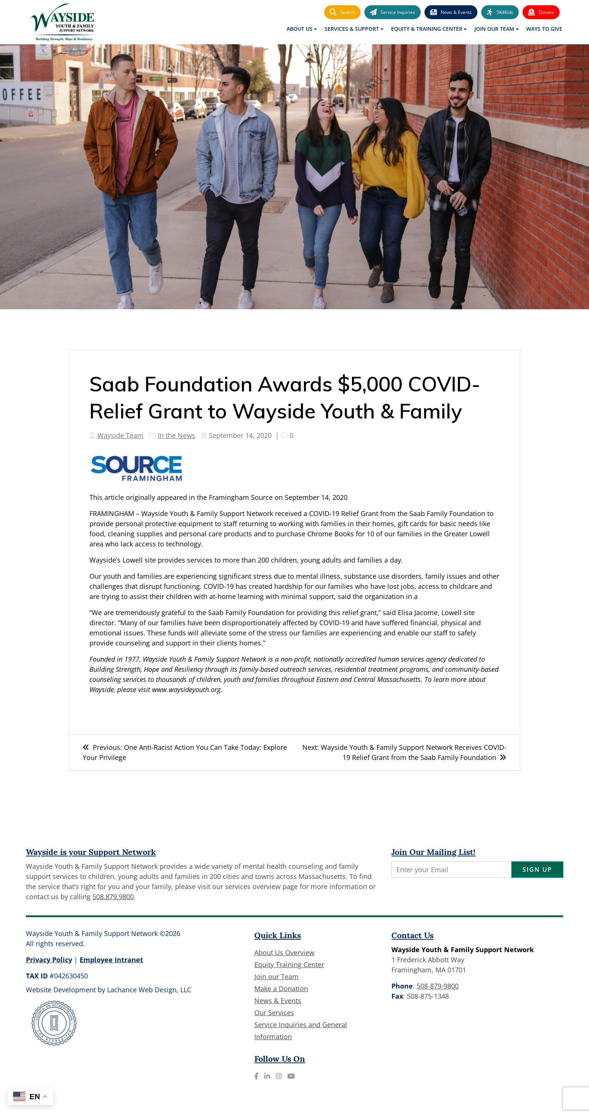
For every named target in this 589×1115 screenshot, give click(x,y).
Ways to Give (544, 28)
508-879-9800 (438, 985)
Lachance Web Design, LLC (149, 989)
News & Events (451, 12)
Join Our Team (494, 28)
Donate (541, 12)
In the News (176, 435)
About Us (300, 28)
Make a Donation (281, 988)
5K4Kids (500, 12)
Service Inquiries (392, 12)
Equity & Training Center (426, 28)
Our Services (274, 1012)
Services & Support (352, 28)
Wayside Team (120, 435)
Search (342, 12)
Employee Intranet (111, 959)
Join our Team (276, 976)
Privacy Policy (49, 959)
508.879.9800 (113, 896)
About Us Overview (284, 952)
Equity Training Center (289, 964)
